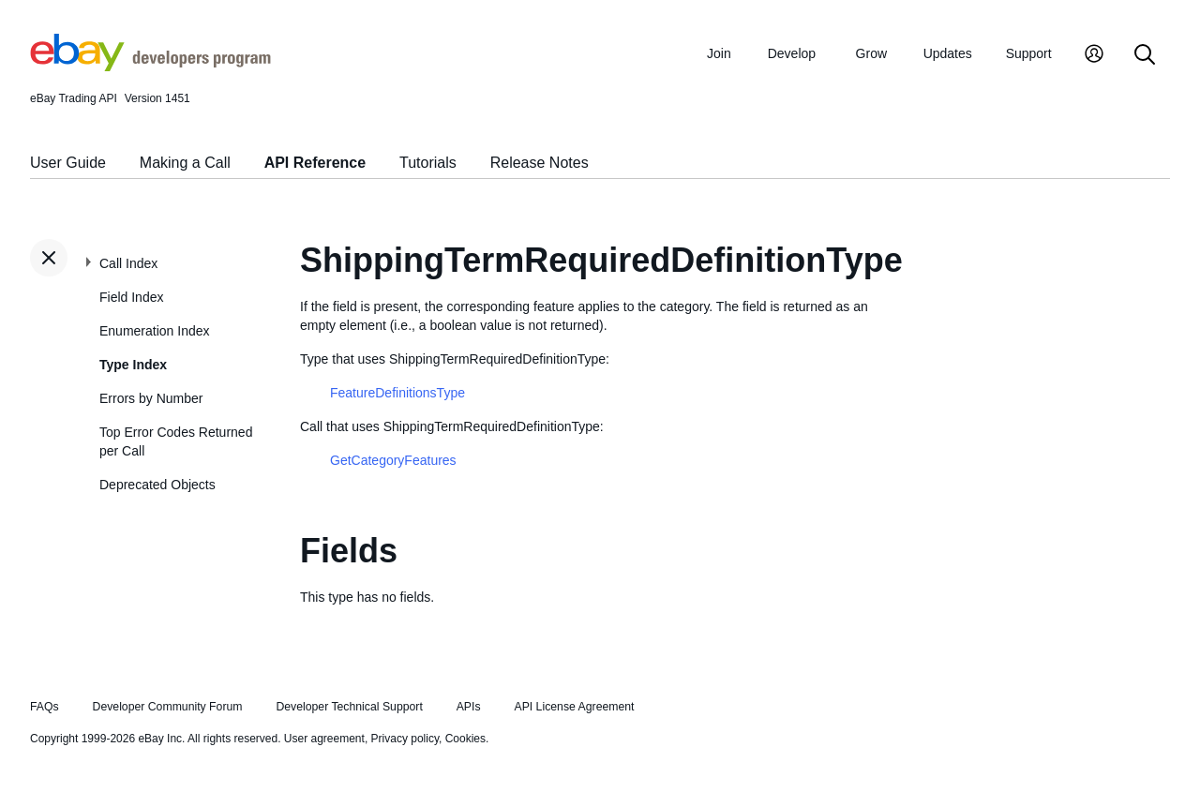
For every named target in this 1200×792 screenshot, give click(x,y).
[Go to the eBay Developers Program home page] (150, 66)
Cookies (465, 738)
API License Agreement (574, 706)
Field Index (131, 297)
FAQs (44, 706)
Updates (947, 53)
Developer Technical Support (349, 706)
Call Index (128, 263)
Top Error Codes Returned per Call (175, 441)
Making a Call (185, 163)
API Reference (315, 163)
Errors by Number (150, 398)
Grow (871, 53)
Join (719, 53)
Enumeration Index (154, 330)
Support (1029, 53)
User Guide (68, 163)
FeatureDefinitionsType (397, 392)
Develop (792, 53)
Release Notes (539, 163)
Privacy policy (405, 738)
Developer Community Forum (168, 706)
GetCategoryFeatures (393, 460)
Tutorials (428, 163)
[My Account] (1094, 55)
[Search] (1144, 55)
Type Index (133, 364)
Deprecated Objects (157, 484)
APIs (469, 706)
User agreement (324, 738)
